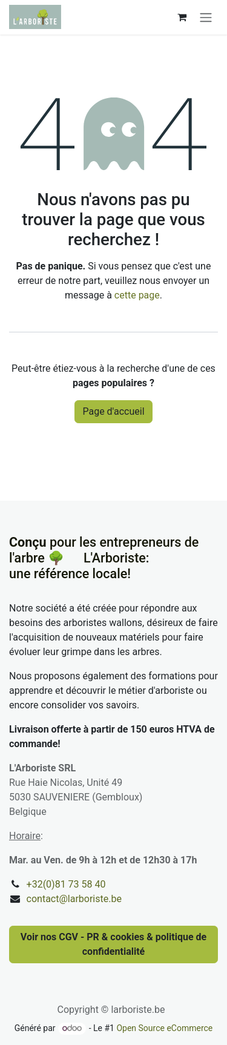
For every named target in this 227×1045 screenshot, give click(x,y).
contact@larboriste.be (74, 899)
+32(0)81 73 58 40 (66, 884)
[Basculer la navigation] (206, 17)
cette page (137, 295)
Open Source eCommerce (164, 1028)
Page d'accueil (113, 411)
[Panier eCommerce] (181, 17)
